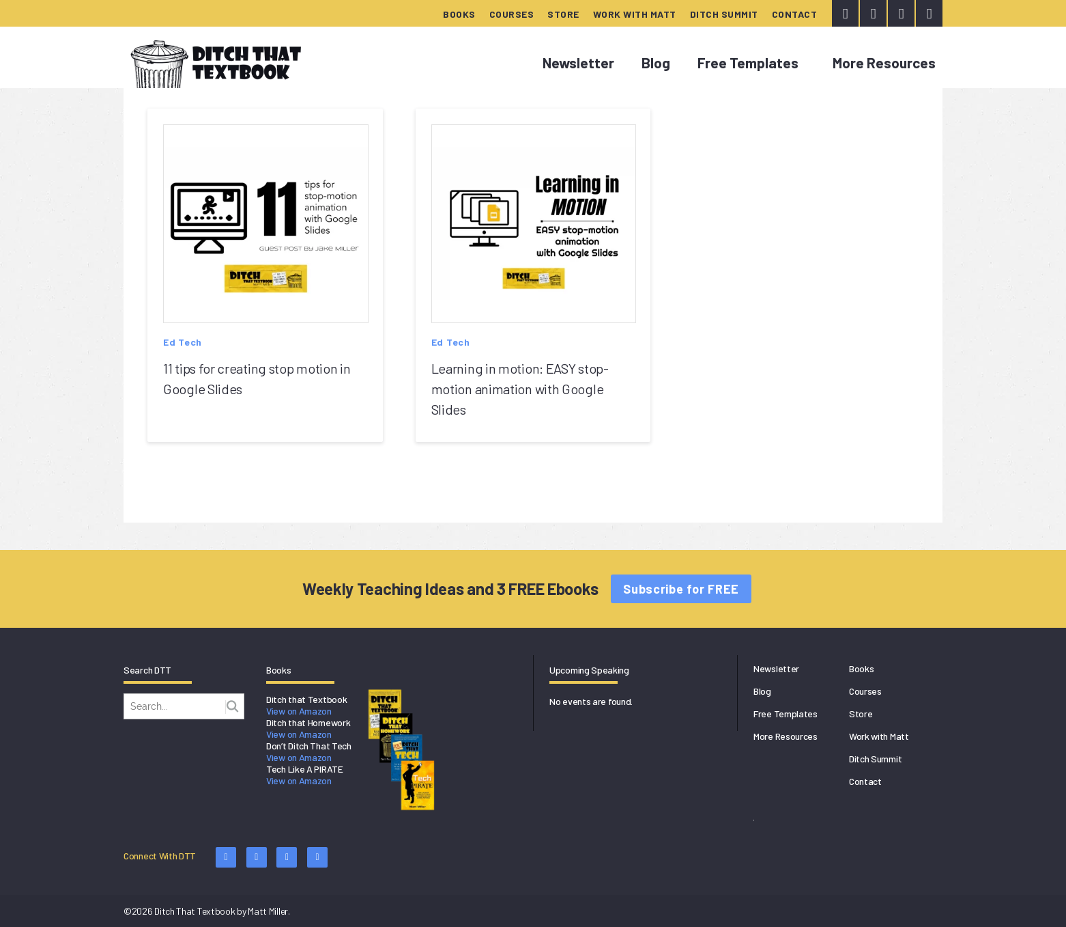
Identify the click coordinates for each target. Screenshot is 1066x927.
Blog (656, 62)
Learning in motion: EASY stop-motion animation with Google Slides (520, 388)
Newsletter (578, 62)
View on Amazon (299, 711)
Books (459, 14)
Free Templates (747, 62)
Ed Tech (182, 342)
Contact (795, 14)
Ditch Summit (724, 14)
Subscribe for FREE (681, 588)
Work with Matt (634, 14)
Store (563, 14)
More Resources (884, 62)
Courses (511, 14)
